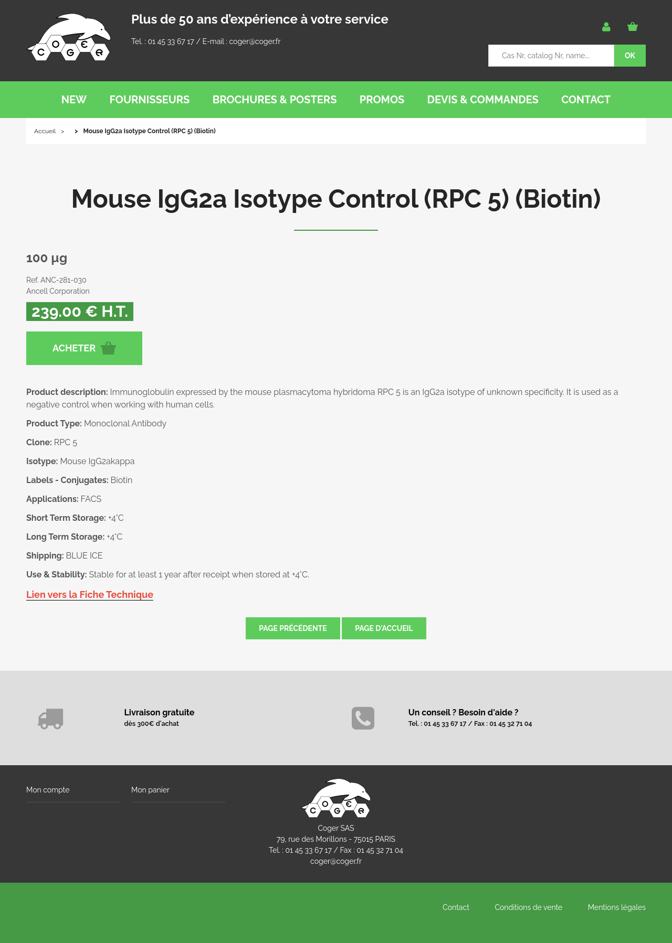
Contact (456, 907)
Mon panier (150, 790)
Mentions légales (617, 907)
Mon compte (47, 790)
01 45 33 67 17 (171, 41)
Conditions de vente (528, 907)
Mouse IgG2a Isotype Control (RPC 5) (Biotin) (336, 198)
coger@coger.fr (255, 41)
